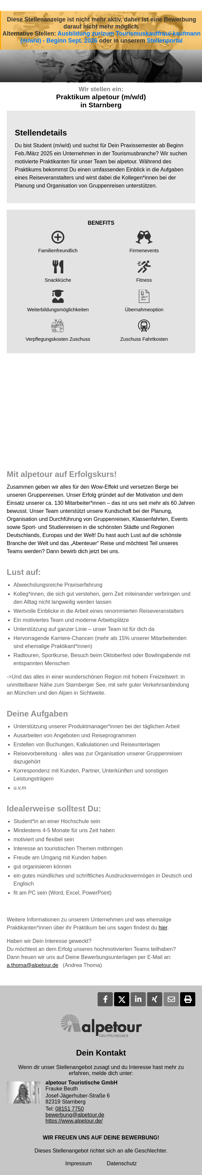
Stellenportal (165, 40)
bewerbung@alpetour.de (74, 1115)
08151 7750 (69, 1109)
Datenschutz (122, 1163)
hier (163, 927)
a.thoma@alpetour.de (32, 965)
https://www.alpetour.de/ (74, 1121)
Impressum (78, 1163)
